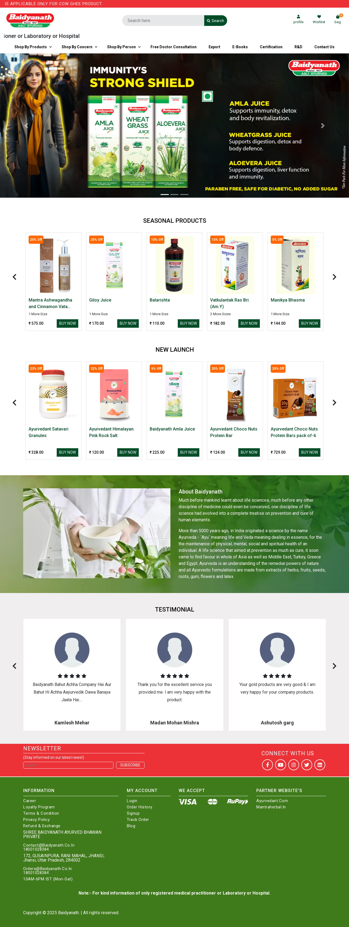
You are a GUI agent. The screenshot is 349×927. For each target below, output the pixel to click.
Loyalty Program (39, 807)
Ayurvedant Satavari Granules (48, 432)
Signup (133, 813)
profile (298, 19)
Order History (139, 807)
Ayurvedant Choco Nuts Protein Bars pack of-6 (294, 432)
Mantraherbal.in (271, 807)
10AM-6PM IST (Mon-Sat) (48, 879)
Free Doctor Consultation (174, 47)
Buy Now (67, 323)
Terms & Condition (41, 813)
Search (215, 20)
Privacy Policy (36, 820)
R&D (298, 47)
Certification (271, 47)
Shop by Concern (77, 47)
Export (214, 47)
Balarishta (160, 300)
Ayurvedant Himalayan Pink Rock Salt (111, 432)
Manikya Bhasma (288, 300)
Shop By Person (121, 47)
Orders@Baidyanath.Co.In (47, 869)
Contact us (324, 47)
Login (132, 801)
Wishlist (319, 19)
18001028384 (36, 849)
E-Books (240, 47)
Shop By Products (30, 47)
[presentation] (14, 276)
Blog (131, 826)
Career (29, 801)
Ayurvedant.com (272, 801)
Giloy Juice (100, 300)
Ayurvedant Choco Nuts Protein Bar (233, 432)
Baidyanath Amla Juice (172, 429)
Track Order (138, 820)
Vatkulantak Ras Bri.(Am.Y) (230, 303)
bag (339, 19)
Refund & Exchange (42, 826)
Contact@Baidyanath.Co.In (48, 845)
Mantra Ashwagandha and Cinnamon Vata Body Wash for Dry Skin (52, 303)
